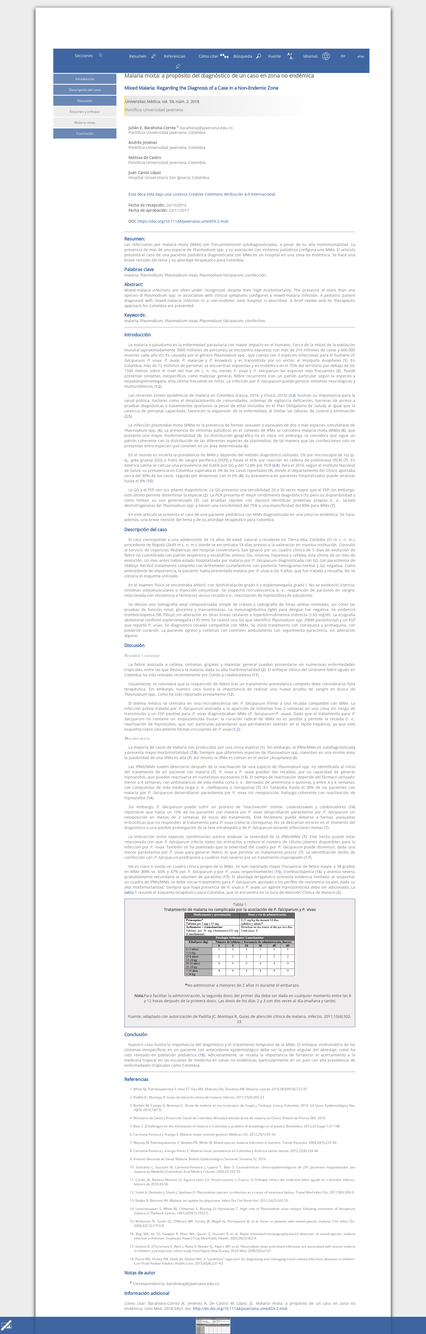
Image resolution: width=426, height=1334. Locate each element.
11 (255, 674)
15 (278, 871)
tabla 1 (130, 892)
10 (150, 480)
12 (230, 694)
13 (244, 777)
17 (226, 876)
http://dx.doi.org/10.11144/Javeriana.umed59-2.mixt (240, 1308)
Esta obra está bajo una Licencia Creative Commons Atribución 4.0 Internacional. (202, 194)
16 (318, 871)
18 (201, 1054)
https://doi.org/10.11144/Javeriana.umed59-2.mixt (182, 221)
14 (150, 797)
